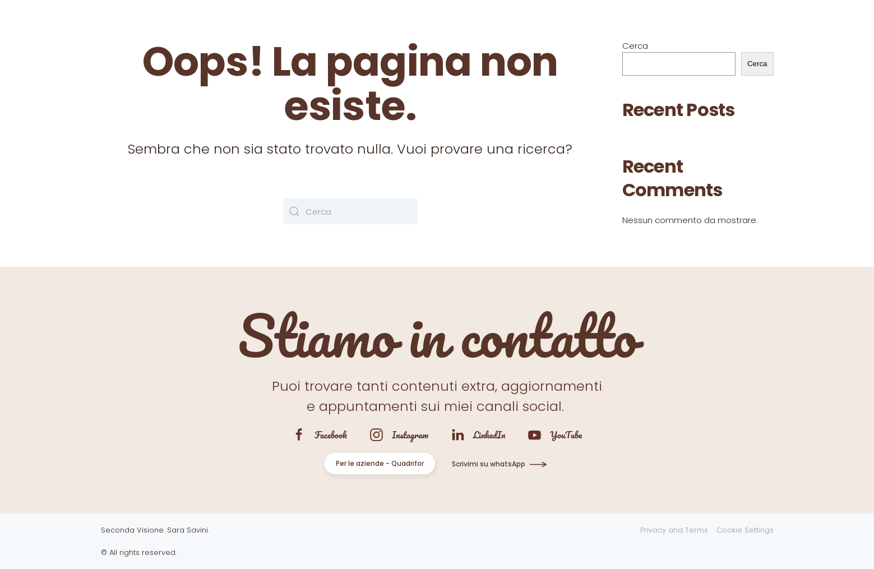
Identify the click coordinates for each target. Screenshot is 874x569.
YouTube (566, 434)
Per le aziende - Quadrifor (380, 463)
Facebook (331, 434)
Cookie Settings (745, 530)
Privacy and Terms (674, 530)
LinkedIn (489, 434)
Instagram (410, 434)
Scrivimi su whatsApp (488, 464)
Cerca (635, 46)
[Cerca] (350, 211)
